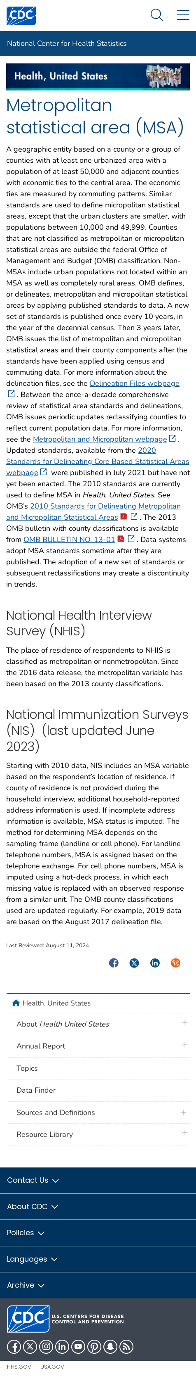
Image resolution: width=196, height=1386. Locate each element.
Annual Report (40, 1046)
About (62, 1024)
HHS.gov (19, 1367)
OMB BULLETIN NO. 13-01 (79, 539)
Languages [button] (33, 1259)
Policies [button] (26, 1232)
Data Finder (36, 1090)
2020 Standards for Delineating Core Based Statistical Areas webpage (97, 461)
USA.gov (52, 1367)
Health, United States (57, 1003)
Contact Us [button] (33, 1180)
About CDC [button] (33, 1206)
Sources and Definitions (55, 1112)
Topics (27, 1068)
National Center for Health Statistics (67, 43)
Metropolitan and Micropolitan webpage (104, 439)
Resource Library (44, 1134)
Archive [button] (26, 1285)
